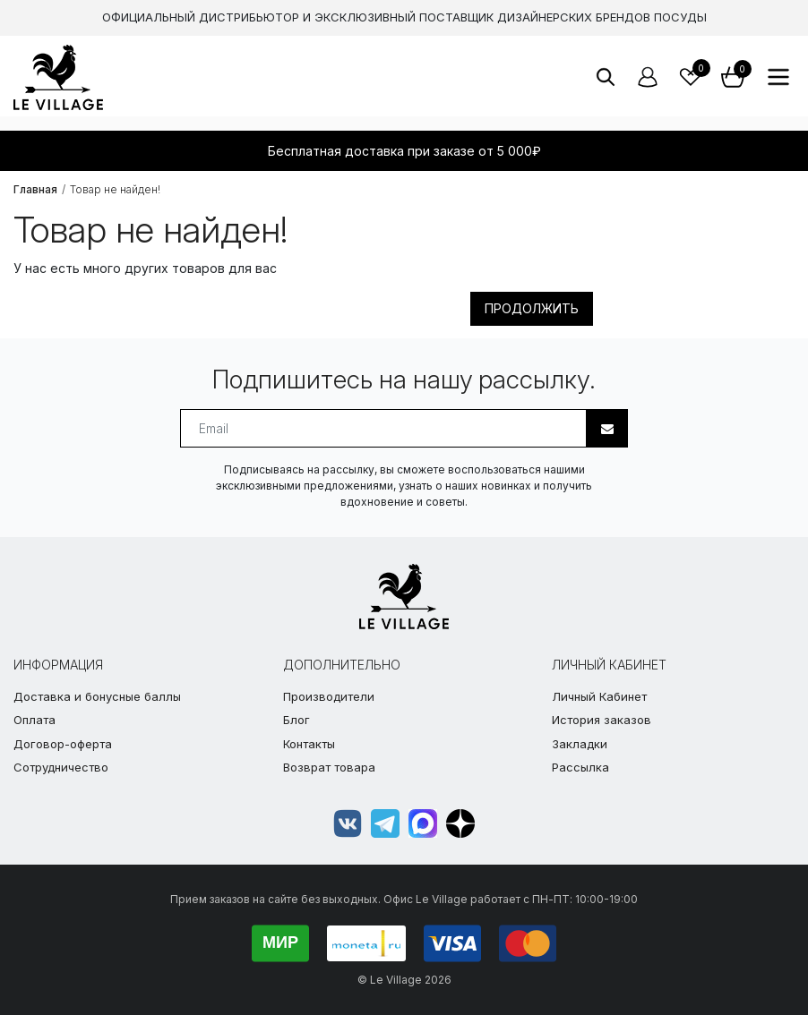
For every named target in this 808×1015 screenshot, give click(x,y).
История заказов (601, 719)
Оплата (34, 719)
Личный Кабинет (599, 696)
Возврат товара (329, 767)
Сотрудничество (60, 767)
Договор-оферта (62, 744)
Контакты (309, 744)
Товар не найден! (115, 189)
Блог (296, 719)
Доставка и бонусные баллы (97, 696)
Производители (328, 696)
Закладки (579, 744)
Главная (35, 189)
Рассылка (580, 767)
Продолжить (532, 308)
